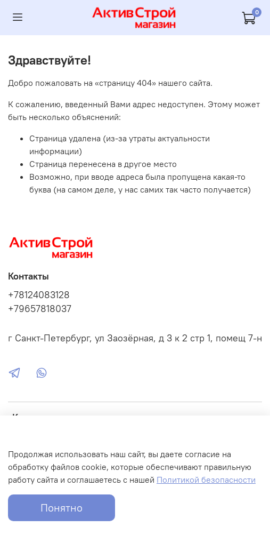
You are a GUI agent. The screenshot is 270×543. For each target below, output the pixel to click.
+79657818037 (39, 309)
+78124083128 (39, 295)
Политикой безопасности (206, 479)
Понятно (61, 507)
